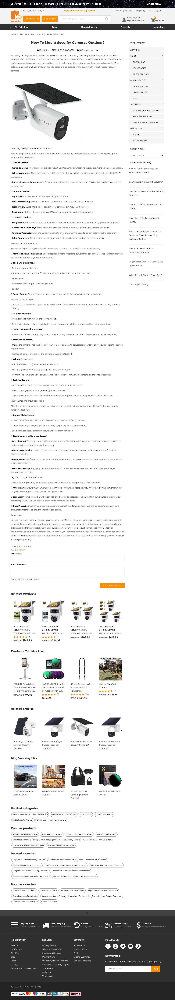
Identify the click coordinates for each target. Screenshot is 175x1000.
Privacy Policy (49, 945)
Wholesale (47, 976)
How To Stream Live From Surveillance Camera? (141, 250)
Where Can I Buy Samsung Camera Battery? (79, 795)
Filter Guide (139, 62)
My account (79, 945)
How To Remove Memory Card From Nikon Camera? (143, 171)
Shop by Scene (32, 19)
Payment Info (48, 957)
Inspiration (159, 27)
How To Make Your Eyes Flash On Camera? (145, 207)
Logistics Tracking (82, 961)
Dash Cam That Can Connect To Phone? (144, 220)
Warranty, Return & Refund (55, 961)
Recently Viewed (124, 11)
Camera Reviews (141, 86)
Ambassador (48, 969)
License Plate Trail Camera (107, 686)
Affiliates (46, 972)
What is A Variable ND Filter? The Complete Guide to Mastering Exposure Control (145, 235)
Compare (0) (141, 11)
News (135, 98)
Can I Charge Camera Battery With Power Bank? (146, 264)
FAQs (76, 953)
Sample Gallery (140, 92)
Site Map (15, 953)
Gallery (14, 965)
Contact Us (16, 949)
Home (13, 34)
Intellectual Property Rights (55, 965)
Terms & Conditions (51, 949)
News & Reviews (89, 27)
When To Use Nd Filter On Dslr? (110, 793)
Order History (80, 949)
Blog (21, 34)
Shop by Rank (49, 19)
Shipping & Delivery (51, 953)
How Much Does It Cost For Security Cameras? (146, 193)
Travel (136, 134)
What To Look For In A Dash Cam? (145, 275)
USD (156, 10)
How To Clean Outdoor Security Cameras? (81, 743)
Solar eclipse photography (147, 110)
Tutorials (125, 27)
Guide (55, 27)
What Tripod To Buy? (139, 285)
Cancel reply (18, 550)
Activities (23, 27)
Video (13, 961)
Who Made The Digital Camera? (53, 793)
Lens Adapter (139, 68)
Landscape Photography (145, 122)
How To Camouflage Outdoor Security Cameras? (52, 745)
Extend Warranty (82, 957)
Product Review (141, 74)
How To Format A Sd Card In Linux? (24, 793)
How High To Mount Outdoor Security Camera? (23, 745)
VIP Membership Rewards (23, 969)
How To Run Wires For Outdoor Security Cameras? (110, 745)
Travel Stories (140, 140)
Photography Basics (143, 116)
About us (15, 945)
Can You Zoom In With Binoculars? (146, 182)
